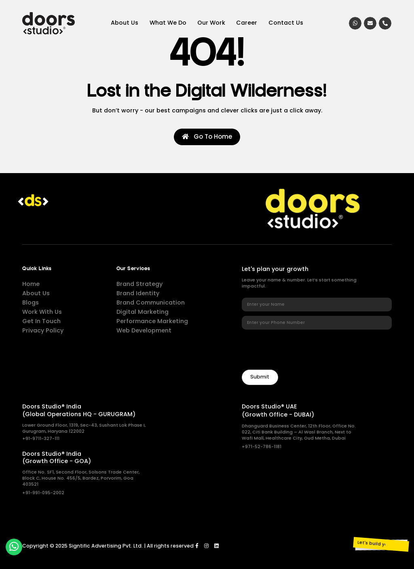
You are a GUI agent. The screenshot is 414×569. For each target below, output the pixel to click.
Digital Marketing (142, 312)
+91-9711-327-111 (40, 439)
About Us (124, 23)
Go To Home (207, 136)
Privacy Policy (42, 330)
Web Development (143, 330)
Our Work (211, 23)
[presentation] (303, 349)
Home (31, 284)
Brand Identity (137, 293)
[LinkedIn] (216, 545)
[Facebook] (197, 545)
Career (246, 23)
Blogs (30, 302)
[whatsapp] (355, 23)
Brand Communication (150, 302)
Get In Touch (41, 321)
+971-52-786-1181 (261, 447)
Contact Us (285, 23)
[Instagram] (206, 545)
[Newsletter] (260, 377)
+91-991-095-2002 (43, 493)
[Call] (385, 23)
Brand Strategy (139, 284)
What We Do (168, 23)
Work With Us (42, 312)
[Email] (370, 23)
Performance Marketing (152, 321)
